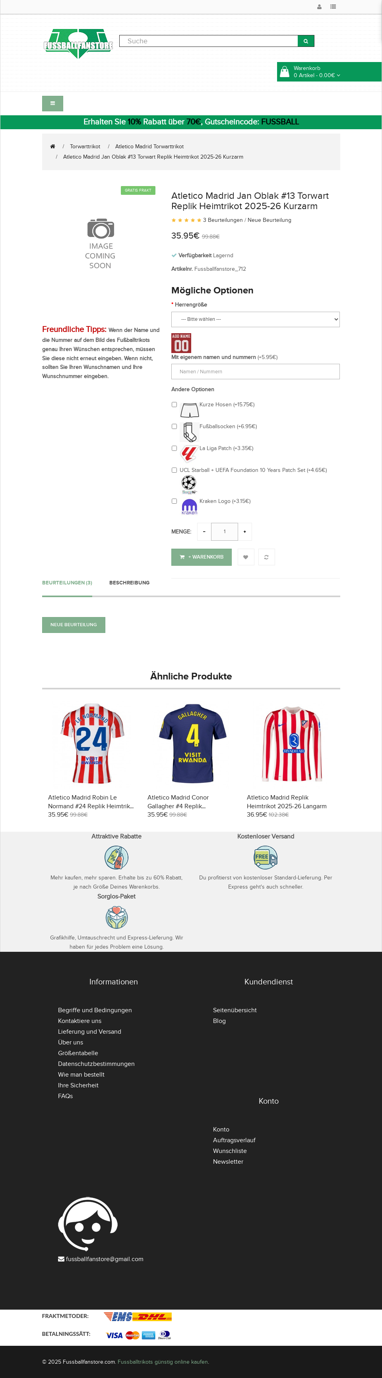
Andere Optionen (192, 389)
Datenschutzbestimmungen (96, 1063)
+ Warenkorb (201, 557)
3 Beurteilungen (223, 220)
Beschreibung (129, 582)
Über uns (70, 1042)
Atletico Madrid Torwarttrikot (149, 146)
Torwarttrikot (85, 146)
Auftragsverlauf (234, 1139)
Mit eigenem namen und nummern (213, 357)
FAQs (65, 1095)
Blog (219, 1020)
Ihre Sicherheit (78, 1085)
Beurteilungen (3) (67, 582)
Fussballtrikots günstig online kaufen (163, 1361)
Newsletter (228, 1161)
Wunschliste (230, 1150)
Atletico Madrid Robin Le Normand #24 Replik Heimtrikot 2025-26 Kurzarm (92, 806)
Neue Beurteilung (269, 220)
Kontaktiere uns (79, 1020)
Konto (221, 1129)
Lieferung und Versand (89, 1031)
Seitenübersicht (235, 1009)
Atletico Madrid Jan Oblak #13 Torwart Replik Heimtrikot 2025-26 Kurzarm (153, 156)
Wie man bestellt (81, 1074)
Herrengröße (191, 304)
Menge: (181, 531)
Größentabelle (78, 1052)
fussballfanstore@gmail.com (104, 1258)
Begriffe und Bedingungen (95, 1009)
